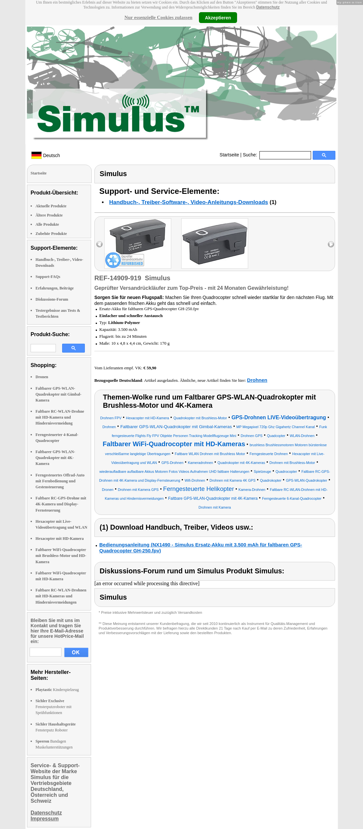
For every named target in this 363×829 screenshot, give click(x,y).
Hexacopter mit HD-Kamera (60, 538)
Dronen (42, 377)
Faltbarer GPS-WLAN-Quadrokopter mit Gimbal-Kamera (59, 394)
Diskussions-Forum (52, 299)
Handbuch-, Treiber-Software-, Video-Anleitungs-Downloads (188, 202)
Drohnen (257, 380)
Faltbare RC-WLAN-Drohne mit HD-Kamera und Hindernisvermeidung (60, 417)
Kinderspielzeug (57, 689)
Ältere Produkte (49, 215)
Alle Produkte (47, 224)
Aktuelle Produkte (51, 206)
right (331, 244)
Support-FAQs (48, 276)
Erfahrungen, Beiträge (55, 288)
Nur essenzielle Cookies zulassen (158, 17)
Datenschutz (267, 7)
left (99, 244)
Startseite (229, 154)
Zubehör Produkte (51, 233)
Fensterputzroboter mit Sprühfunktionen (54, 707)
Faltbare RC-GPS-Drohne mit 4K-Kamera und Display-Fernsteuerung (61, 504)
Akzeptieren (218, 17)
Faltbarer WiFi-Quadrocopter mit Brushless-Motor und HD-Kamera (61, 555)
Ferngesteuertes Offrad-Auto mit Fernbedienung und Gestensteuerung (60, 481)
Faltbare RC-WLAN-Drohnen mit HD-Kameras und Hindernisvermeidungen (61, 596)
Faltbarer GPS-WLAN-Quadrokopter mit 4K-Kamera (55, 457)
